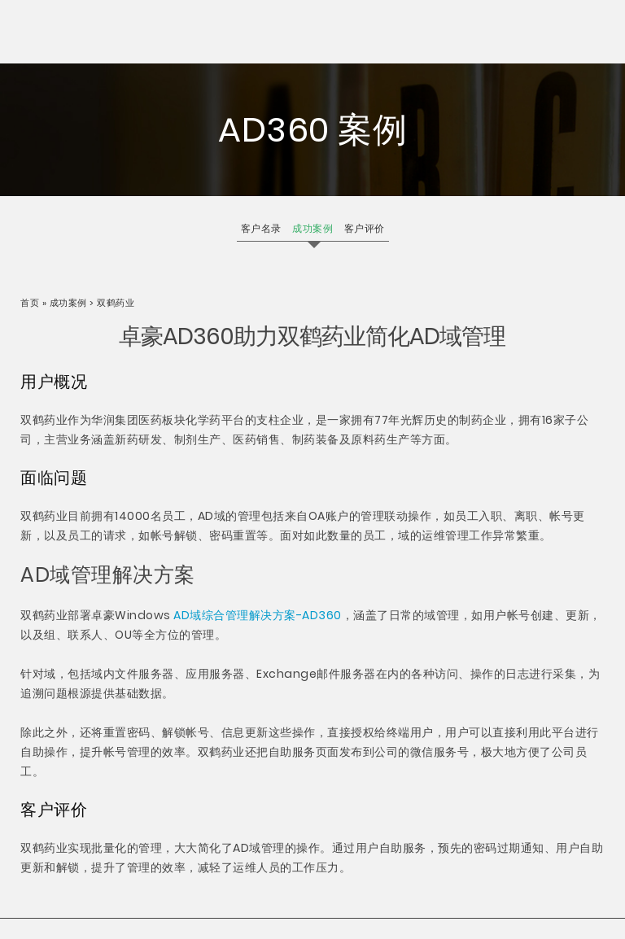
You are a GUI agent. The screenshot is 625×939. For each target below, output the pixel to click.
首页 (31, 302)
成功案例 (68, 302)
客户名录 (261, 228)
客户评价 (364, 228)
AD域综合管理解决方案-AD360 (257, 615)
